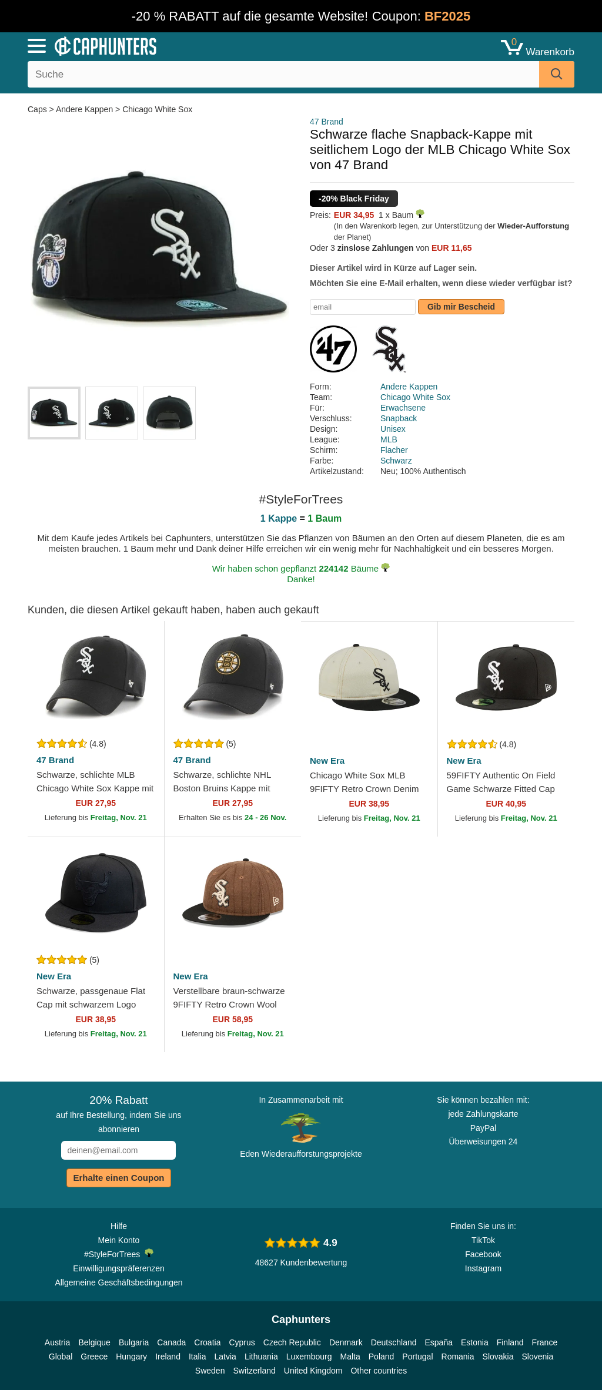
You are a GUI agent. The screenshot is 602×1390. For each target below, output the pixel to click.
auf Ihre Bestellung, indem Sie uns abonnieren (118, 1114)
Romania (458, 1356)
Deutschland (394, 1342)
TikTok (483, 1240)
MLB (388, 439)
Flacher (394, 450)
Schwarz (396, 460)
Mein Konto (119, 1240)
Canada (171, 1342)
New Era (327, 760)
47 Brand (326, 121)
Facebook (483, 1254)
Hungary (131, 1356)
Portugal (417, 1356)
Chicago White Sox (157, 109)
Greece (94, 1356)
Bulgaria (134, 1342)
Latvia (225, 1356)
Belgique (94, 1342)
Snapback (398, 418)
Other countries (378, 1370)
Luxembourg (309, 1356)
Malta (350, 1356)
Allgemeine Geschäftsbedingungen (118, 1282)
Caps (38, 109)
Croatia (207, 1342)
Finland (510, 1342)
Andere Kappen (84, 109)
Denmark (346, 1342)
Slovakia (498, 1356)
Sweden (210, 1370)
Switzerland (254, 1370)
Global (60, 1356)
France (545, 1342)
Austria (58, 1342)
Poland (381, 1356)
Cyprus (242, 1342)
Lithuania (261, 1356)
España (439, 1342)
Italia (197, 1356)
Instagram (483, 1268)
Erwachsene (403, 407)
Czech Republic (292, 1342)
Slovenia (537, 1356)
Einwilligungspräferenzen (119, 1268)
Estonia (475, 1342)
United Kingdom (313, 1370)
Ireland (167, 1356)
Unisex (393, 429)
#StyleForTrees (118, 1253)
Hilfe (119, 1226)
